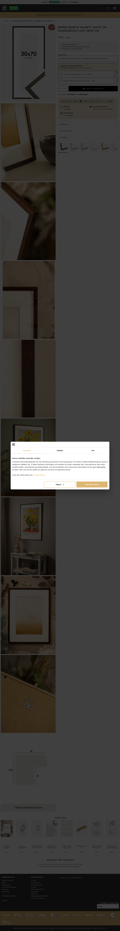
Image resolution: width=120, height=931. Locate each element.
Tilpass (60, 484)
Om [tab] (92, 450)
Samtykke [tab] (27, 450)
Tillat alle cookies (92, 484)
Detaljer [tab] (60, 450)
